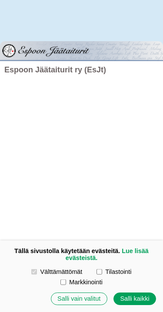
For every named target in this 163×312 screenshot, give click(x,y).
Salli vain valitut (78, 298)
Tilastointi (113, 271)
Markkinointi (81, 282)
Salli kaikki (134, 298)
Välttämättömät (56, 271)
